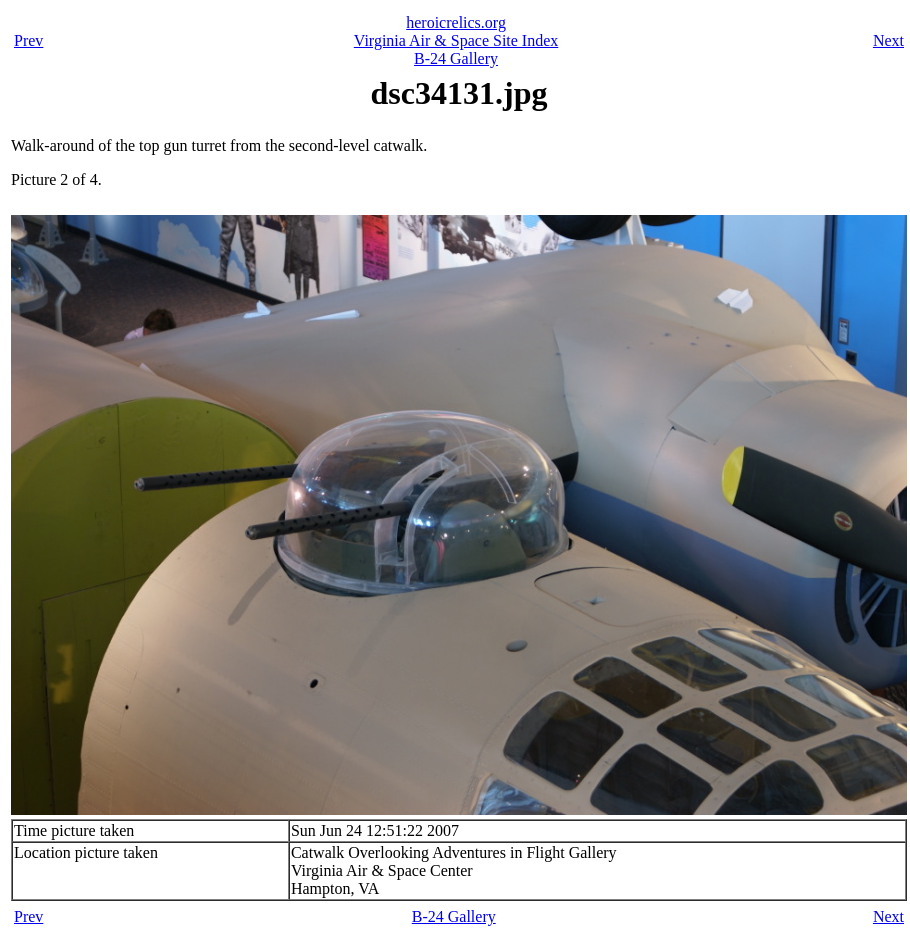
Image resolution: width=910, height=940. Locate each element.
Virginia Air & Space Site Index (456, 40)
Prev (28, 40)
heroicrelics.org (456, 22)
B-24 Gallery (456, 58)
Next (888, 40)
